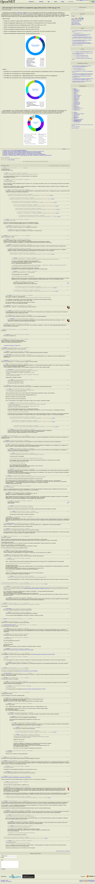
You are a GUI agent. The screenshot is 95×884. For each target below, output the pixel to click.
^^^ (18, 179)
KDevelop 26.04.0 (77, 102)
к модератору (27, 179)
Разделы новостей (75, 19)
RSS (68, 165)
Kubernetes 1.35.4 (77, 110)
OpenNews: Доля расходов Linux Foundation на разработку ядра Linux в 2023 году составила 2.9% (23, 151)
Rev (4, 329)
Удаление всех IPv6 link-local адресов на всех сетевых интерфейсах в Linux (82, 53)
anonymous (5, 235)
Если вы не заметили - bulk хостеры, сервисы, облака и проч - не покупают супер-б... (37, 209)
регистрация (87, 0)
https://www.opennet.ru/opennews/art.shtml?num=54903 (22, 649)
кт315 (7, 656)
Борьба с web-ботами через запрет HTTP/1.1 (84, 51)
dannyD (9, 612)
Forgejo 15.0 (76, 106)
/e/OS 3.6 (75, 118)
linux (9, 159)
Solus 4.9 (75, 112)
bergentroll (8, 305)
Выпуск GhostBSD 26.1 (78, 68)
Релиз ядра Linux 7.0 (78, 33)
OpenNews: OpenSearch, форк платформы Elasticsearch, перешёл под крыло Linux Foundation (22, 153)
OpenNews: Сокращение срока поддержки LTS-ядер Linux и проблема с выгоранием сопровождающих (24, 154)
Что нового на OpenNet (76, 20)
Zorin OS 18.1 (76, 115)
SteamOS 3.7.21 (77, 114)
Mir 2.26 (75, 105)
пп (10, 248)
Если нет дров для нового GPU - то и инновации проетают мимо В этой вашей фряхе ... (32, 418)
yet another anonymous (10, 523)
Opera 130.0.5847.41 (77, 95)
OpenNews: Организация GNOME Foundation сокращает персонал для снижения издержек (22, 152)
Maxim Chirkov (91, 881)
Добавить (82, 882)
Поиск (70, 1)
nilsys (7, 781)
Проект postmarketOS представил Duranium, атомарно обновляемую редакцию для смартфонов (81, 43)
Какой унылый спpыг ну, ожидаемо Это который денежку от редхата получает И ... (33, 421)
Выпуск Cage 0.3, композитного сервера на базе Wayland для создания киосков (82, 81)
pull (78, 126)
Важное (82, 28)
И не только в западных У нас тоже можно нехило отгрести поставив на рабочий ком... (28, 797)
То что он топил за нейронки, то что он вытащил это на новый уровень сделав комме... (36, 287)
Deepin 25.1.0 (76, 117)
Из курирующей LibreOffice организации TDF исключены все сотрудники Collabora (81, 35)
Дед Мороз (8, 771)
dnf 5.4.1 (75, 93)
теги (72, 1)
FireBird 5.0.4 (76, 90)
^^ (18, 189)
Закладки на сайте (4, 881)
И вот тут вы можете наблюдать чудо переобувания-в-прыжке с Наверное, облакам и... (36, 206)
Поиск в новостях (75, 22)
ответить (21, 179)
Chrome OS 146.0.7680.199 (79, 113)
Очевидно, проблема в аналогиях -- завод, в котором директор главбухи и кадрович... (32, 254)
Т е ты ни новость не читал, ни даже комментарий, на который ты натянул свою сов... (35, 291)
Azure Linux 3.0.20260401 (78, 119)
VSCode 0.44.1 (76, 101)
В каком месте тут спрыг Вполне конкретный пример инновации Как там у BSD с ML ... (35, 426)
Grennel (5, 618)
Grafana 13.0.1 (76, 91)
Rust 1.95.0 (76, 100)
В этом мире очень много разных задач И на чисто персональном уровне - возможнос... (40, 216)
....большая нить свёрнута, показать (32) (11, 345)
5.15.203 (91, 124)
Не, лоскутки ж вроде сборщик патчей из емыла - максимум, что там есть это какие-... (35, 732)
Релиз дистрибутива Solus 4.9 (79, 69)
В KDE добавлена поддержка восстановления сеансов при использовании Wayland (81, 66)
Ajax (50, 165)
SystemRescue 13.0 (77, 121)
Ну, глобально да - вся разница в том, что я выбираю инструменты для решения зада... (38, 213)
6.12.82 (81, 124)
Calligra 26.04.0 (76, 99)
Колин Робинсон (9, 354)
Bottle (9, 492)
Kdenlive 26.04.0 (77, 103)
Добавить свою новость (76, 24)
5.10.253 (72, 125)
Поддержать (86, 882)
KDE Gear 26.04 (77, 107)
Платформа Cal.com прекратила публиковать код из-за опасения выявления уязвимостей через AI (83, 79)
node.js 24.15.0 (76, 97)
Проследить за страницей (6, 882)
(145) (8, 165)
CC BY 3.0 (7, 157)
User (9, 189)
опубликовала (19, 12)
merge (76, 126)
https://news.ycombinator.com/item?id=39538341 (28, 670)
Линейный (58, 165)
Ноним (7, 550)
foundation (13, 159)
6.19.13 (75, 124)
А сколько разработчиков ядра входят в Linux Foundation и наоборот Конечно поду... (25, 838)
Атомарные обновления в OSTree (82, 56)
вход (83, 0)
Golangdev (8, 648)
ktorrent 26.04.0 (76, 104)
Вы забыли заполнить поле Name (9, 624)
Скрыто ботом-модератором (18, 618)
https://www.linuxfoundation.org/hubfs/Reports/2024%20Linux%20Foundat (16, 777)
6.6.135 (84, 124)
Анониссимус (6, 360)
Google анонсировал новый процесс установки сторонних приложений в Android (81, 40)
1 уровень (53, 165)
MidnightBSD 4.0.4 (77, 120)
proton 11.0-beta (77, 96)
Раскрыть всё (64, 165)
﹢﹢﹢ (19, 235)
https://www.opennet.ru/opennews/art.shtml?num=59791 (43, 654)
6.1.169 (87, 124)
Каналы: (73, 18)
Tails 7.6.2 (75, 116)
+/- (60, 165)
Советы (82, 49)
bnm (11, 229)
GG (16, 281)
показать (51, 195)
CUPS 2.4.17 (76, 94)
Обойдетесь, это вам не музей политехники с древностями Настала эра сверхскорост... (30, 195)
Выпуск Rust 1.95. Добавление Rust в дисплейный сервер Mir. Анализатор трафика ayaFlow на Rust (82, 74)
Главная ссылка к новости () (15, 150)
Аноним (7, 179)
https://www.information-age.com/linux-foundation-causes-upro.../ (37, 588)
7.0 (74, 126)
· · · (21, 235)
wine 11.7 (75, 89)
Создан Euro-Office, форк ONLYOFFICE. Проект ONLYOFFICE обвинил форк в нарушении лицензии (82, 37)
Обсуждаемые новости (82, 63)
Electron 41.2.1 (76, 109)
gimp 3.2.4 (76, 92)
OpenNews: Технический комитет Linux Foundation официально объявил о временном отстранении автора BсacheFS (27, 155)
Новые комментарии (75, 23)
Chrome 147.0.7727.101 (78, 108)
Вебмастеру (92, 882)
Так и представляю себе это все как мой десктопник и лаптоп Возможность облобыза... (34, 202)
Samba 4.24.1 (76, 98)
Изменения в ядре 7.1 (75, 127)
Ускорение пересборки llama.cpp (82, 55)
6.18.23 (78, 124)
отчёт (28, 12)
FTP (76, 9)
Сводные (81, 19)
